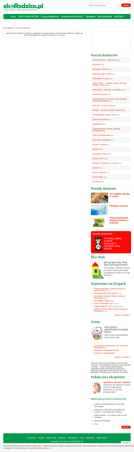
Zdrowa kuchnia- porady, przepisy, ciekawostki (106, 130)
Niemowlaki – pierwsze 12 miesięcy (107, 90)
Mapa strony (102, 438)
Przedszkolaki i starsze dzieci (104, 115)
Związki (95, 168)
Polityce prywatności (42, 448)
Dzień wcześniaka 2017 (103, 303)
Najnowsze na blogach (108, 283)
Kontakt (41, 438)
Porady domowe (103, 188)
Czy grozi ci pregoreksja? (104, 353)
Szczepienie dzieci (100, 154)
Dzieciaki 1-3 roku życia (102, 105)
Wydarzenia (97, 124)
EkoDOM (96, 64)
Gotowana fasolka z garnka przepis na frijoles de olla (109, 290)
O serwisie (31, 438)
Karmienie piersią (99, 94)
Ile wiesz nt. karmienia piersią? (106, 350)
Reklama (62, 438)
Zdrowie (95, 149)
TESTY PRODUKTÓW (28, 16)
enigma (112, 301)
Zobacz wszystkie (123, 315)
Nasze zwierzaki (99, 172)
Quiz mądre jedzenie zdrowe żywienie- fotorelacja (110, 297)
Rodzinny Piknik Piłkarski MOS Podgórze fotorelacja (111, 310)
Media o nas (51, 438)
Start (13, 16)
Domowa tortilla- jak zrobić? (105, 293)
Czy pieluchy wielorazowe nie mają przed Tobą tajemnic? (111, 347)
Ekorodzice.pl (8, 28)
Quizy (95, 321)
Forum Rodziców (23, 28)
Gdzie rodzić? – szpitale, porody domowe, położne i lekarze (109, 84)
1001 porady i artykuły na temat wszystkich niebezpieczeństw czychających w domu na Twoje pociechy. (111, 268)
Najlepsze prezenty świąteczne (109, 398)
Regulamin (90, 438)
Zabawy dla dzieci (99, 119)
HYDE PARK (97, 177)
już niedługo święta (101, 301)
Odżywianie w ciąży (100, 78)
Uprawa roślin (98, 158)
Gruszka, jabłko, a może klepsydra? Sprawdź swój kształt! (113, 243)
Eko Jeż (108, 290)
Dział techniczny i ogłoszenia (104, 60)
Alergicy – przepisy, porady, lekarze (107, 110)
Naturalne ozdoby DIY (72, 16)
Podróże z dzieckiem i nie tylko (105, 163)
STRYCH (96, 182)
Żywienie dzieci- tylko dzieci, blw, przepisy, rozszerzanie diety (109, 100)
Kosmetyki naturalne (100, 140)
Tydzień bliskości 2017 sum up (106, 306)
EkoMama (90, 16)
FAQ (82, 438)
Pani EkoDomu (105, 16)
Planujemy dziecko (100, 69)
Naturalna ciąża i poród (102, 74)
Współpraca (73, 438)
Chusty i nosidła (99, 144)
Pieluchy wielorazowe (101, 135)
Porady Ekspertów (50, 16)
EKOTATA (118, 16)
